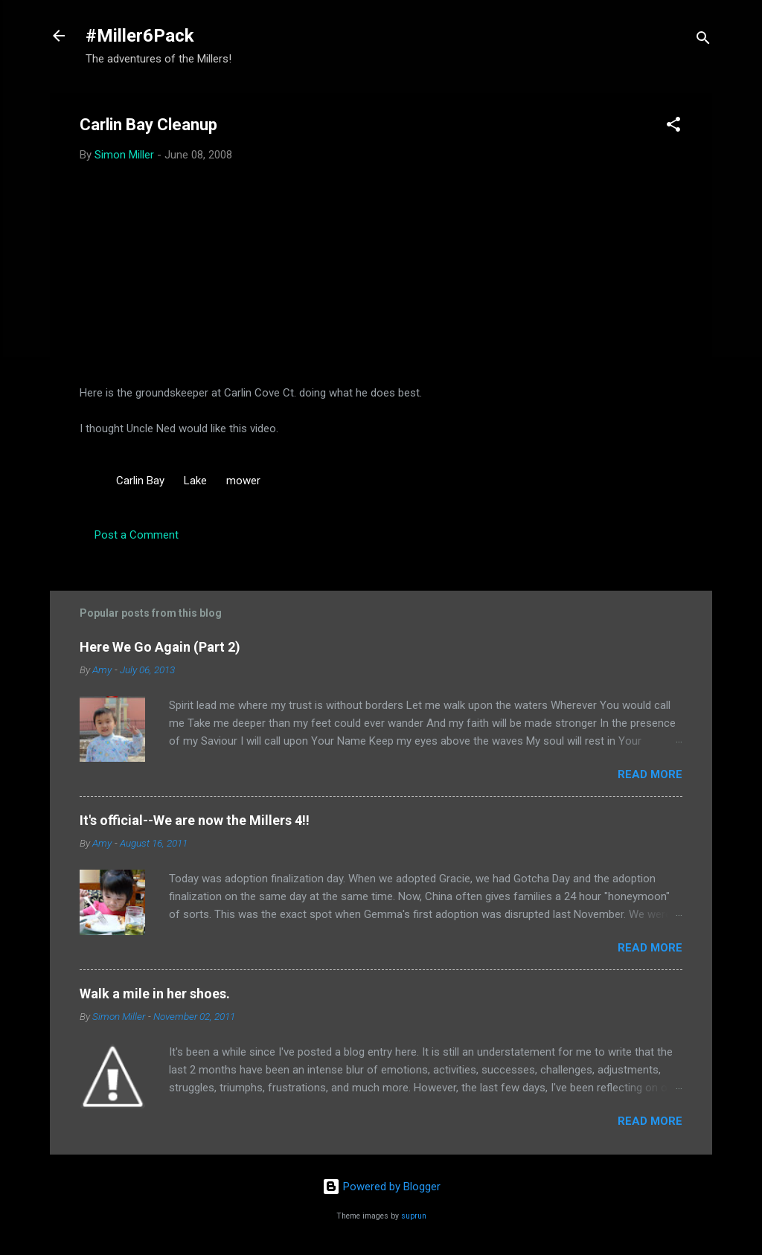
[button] (673, 126)
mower (243, 480)
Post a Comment (137, 535)
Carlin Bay (140, 480)
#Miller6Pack (140, 35)
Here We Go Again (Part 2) (160, 647)
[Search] (703, 40)
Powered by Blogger (381, 1186)
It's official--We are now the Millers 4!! (195, 820)
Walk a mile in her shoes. (155, 993)
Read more (650, 774)
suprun (413, 1216)
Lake (195, 480)
